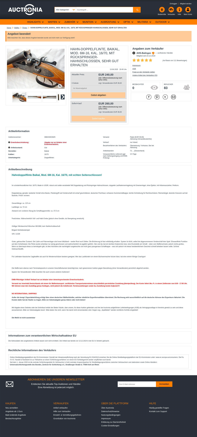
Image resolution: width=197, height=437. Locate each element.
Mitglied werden (186, 4)
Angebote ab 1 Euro (14, 411)
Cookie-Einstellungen (110, 426)
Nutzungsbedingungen (110, 415)
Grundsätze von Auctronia (64, 418)
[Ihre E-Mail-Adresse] (138, 384)
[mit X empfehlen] (165, 97)
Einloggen (173, 4)
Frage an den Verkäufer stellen (143, 72)
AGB (134, 69)
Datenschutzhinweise (110, 411)
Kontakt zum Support (158, 411)
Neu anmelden (11, 408)
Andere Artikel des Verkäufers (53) (144, 75)
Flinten (24, 28)
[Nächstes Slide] (62, 97)
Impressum (136, 65)
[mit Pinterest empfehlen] (157, 97)
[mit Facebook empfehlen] (148, 97)
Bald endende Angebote (15, 415)
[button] (19, 97)
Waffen (16, 28)
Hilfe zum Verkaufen (61, 411)
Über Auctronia (107, 408)
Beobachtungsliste (13, 418)
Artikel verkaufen (60, 408)
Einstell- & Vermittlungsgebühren (67, 415)
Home (9, 28)
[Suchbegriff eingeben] (97, 9)
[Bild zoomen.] (60, 86)
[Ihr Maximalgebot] (98, 88)
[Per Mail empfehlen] (173, 97)
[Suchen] (136, 9)
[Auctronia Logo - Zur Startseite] (25, 9)
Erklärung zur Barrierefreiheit (113, 422)
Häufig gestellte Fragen (159, 408)
